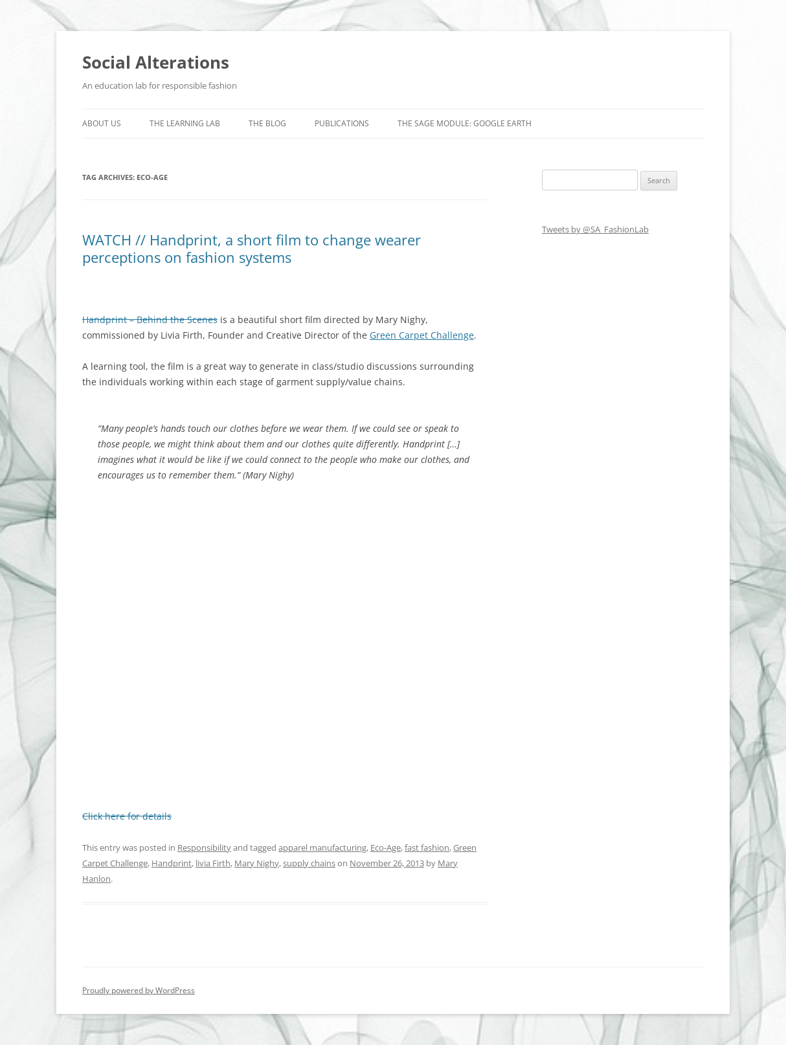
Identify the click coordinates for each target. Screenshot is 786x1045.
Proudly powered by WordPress (138, 990)
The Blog (267, 123)
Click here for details (127, 816)
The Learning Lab (185, 123)
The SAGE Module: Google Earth (465, 123)
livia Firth (213, 863)
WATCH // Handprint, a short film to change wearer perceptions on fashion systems (251, 248)
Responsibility (204, 847)
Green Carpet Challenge (422, 335)
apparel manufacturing (322, 847)
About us (101, 123)
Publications (342, 123)
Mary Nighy (256, 863)
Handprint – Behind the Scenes (150, 319)
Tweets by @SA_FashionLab (595, 229)
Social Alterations (155, 62)
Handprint (172, 863)
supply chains (309, 863)
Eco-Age (385, 847)
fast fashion (427, 847)
